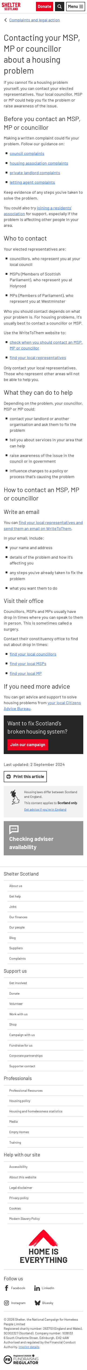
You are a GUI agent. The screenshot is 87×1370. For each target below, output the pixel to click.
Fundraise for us (20, 1045)
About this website (22, 1177)
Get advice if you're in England (45, 809)
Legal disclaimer (20, 1188)
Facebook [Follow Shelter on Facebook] (14, 1288)
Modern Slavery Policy (24, 1218)
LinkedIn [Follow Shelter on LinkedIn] (44, 1288)
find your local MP (26, 673)
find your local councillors (33, 653)
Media (13, 1121)
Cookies (15, 1208)
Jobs (12, 906)
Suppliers (16, 948)
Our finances (18, 917)
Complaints (17, 958)
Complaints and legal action (34, 19)
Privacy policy (19, 1198)
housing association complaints (39, 163)
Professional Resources (26, 1090)
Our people (17, 927)
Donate (14, 993)
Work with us (18, 1014)
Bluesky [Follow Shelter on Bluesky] (44, 1303)
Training (15, 1142)
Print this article (25, 776)
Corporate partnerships (26, 1055)
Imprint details (29, 1347)
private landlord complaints (35, 172)
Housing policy (19, 1101)
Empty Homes (19, 1132)
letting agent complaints (32, 182)
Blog (12, 938)
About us (15, 886)
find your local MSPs (28, 663)
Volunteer (16, 1004)
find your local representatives (38, 357)
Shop (13, 1024)
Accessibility (18, 1167)
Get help (15, 896)
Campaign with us (22, 1035)
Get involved (18, 983)
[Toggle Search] (59, 6)
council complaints (27, 153)
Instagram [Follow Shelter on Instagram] (15, 1303)
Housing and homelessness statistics (35, 1111)
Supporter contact (22, 1066)
